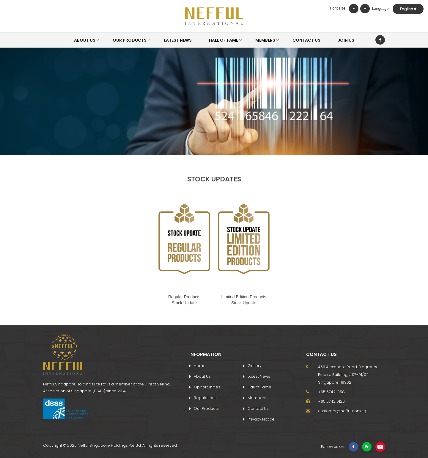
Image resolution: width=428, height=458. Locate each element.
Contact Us (306, 40)
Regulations (205, 397)
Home (200, 365)
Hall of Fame (223, 40)
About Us (84, 40)
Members (265, 40)
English (408, 8)
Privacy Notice (261, 419)
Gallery (255, 365)
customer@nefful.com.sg (342, 410)
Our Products (130, 40)
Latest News (178, 40)
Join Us (346, 40)
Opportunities (207, 387)
